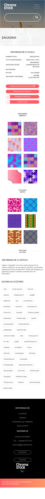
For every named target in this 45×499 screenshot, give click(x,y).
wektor (7, 301)
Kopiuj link (16, 102)
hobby (32, 295)
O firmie (22, 414)
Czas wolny (17, 289)
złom (29, 347)
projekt (7, 307)
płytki (6, 342)
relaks (19, 312)
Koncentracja (30, 342)
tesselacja (8, 382)
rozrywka (34, 371)
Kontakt (22, 452)
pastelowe (21, 330)
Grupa (6, 295)
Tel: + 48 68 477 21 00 (22, 441)
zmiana (6, 347)
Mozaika (18, 347)
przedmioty (19, 295)
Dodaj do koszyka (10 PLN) (22, 86)
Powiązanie (8, 365)
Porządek (19, 353)
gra (21, 336)
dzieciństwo (24, 324)
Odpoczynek (9, 336)
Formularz (21, 318)
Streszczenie (33, 312)
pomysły (7, 312)
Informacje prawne (22, 422)
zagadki (7, 376)
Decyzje (21, 371)
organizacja (9, 359)
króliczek (8, 388)
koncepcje (32, 307)
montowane (34, 382)
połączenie (8, 324)
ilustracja (28, 301)
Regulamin (22, 426)
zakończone (21, 376)
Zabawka (8, 330)
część (16, 342)
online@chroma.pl (22, 445)
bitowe (32, 353)
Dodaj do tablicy (22, 91)
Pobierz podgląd (18, 96)
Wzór (33, 318)
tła (17, 301)
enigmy (21, 382)
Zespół (7, 353)
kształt (19, 307)
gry (5, 289)
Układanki (8, 371)
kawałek (7, 318)
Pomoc (22, 460)
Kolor (30, 289)
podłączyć (33, 336)
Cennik (22, 418)
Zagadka (23, 359)
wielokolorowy (26, 365)
